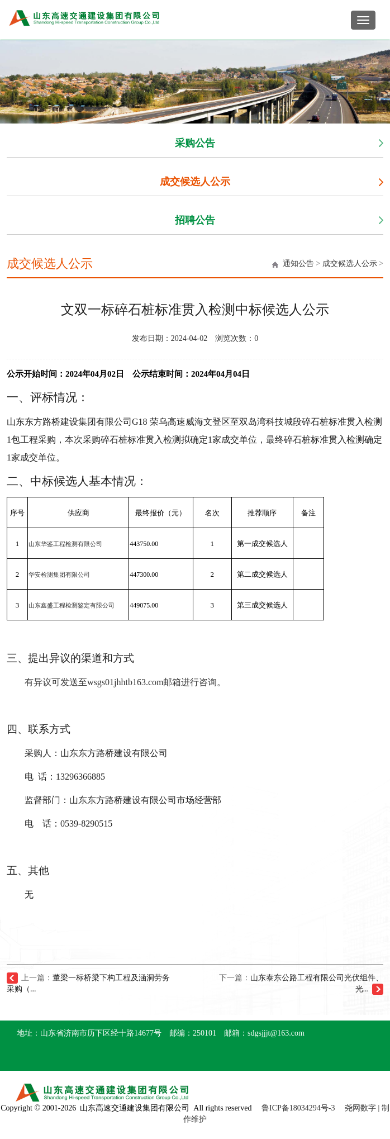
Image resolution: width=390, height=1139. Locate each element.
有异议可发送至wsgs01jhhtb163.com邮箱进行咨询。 (125, 682)
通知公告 (298, 263)
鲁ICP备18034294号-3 (298, 1108)
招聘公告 (195, 220)
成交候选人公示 (195, 181)
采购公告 (195, 143)
